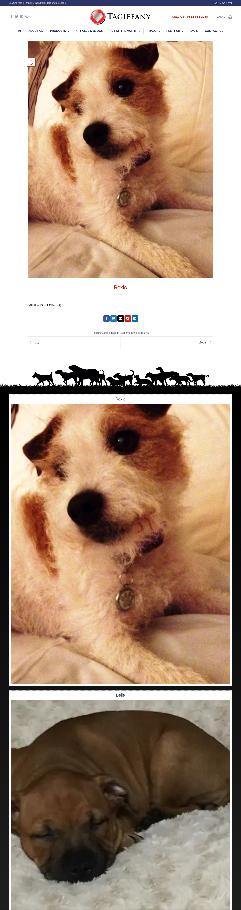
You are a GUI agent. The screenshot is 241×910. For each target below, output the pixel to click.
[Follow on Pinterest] (26, 17)
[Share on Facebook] (106, 318)
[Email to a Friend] (120, 318)
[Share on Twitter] (113, 318)
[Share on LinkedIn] (135, 318)
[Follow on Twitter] (16, 17)
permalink (143, 332)
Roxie (120, 399)
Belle (206, 342)
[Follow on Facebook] (11, 17)
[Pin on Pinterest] (128, 318)
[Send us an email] (21, 17)
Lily (33, 342)
